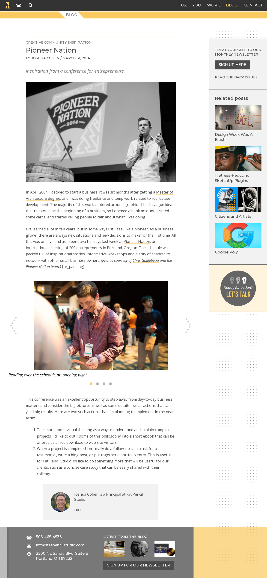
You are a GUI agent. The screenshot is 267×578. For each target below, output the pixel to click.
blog (142, 537)
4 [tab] (110, 383)
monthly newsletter (236, 54)
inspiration (80, 42)
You (196, 5)
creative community (46, 42)
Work (213, 5)
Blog (231, 5)
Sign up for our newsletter (138, 565)
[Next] (188, 325)
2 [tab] (97, 383)
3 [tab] (104, 383)
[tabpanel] (101, 329)
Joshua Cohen (45, 58)
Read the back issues (236, 77)
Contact (253, 5)
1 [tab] (91, 383)
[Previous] (13, 325)
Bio (77, 510)
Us (183, 5)
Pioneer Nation (137, 241)
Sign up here (232, 65)
